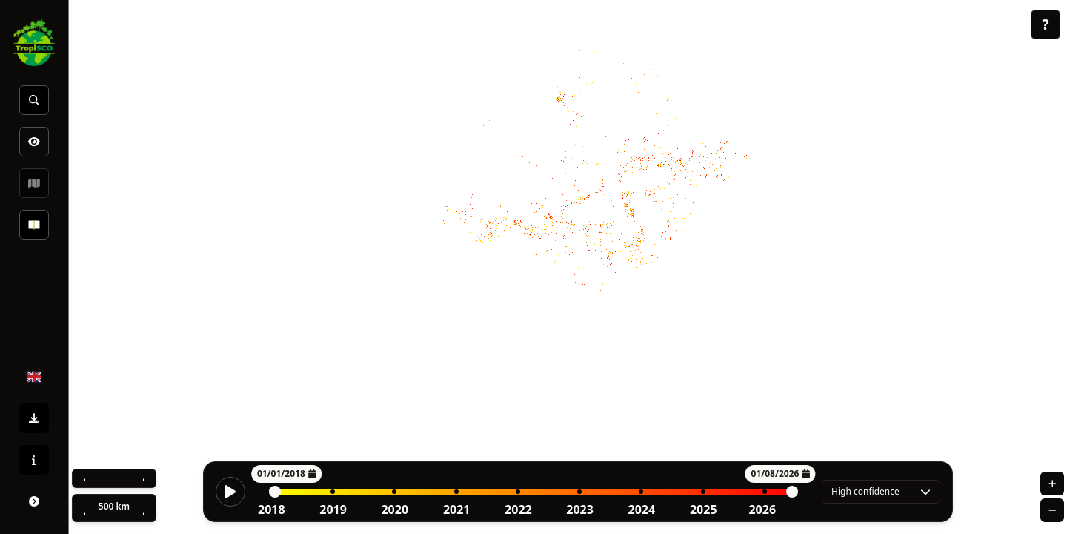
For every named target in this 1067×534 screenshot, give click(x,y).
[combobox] (881, 492)
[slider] (275, 492)
